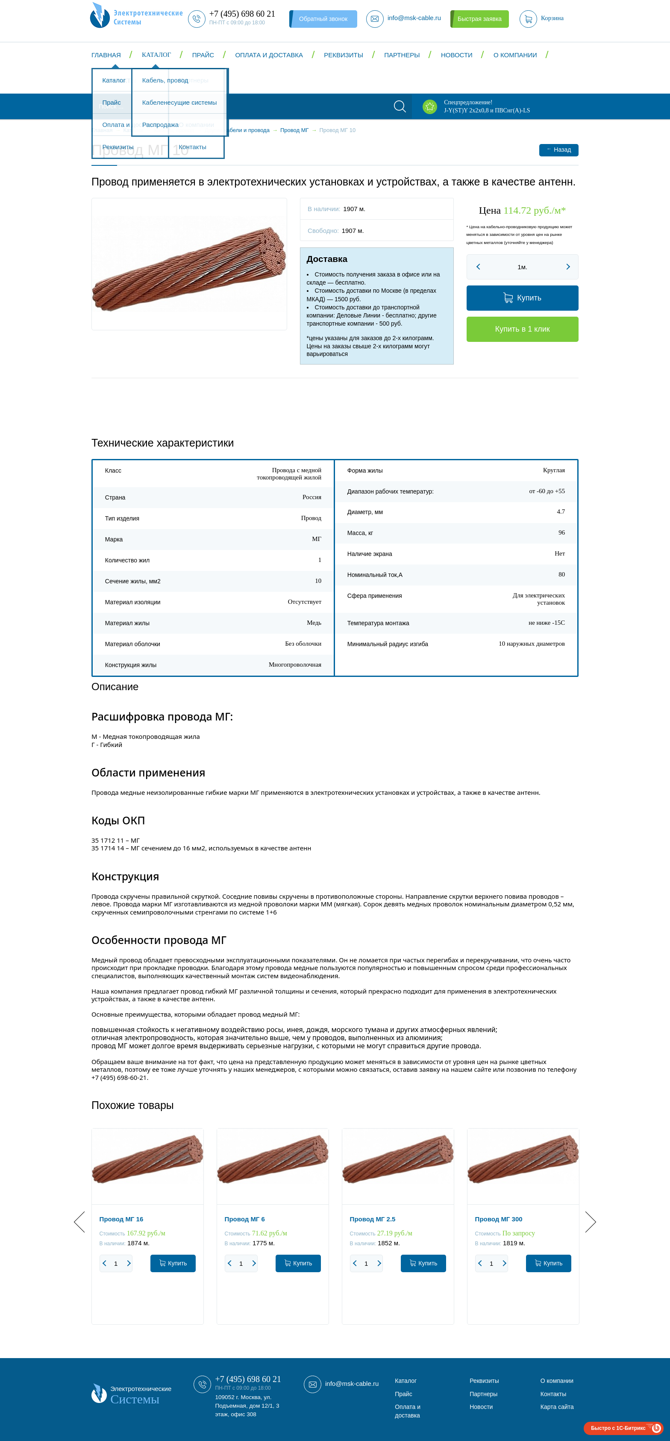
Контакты (119, 80)
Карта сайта (557, 1406)
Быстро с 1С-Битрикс (618, 1428)
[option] (147, 1233)
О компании (515, 55)
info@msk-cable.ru (352, 1383)
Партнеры (402, 55)
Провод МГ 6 (245, 1219)
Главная (106, 55)
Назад (559, 149)
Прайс (203, 55)
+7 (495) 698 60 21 (248, 1379)
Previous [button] (84, 1221)
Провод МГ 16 (122, 1219)
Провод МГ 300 (499, 1219)
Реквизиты (343, 55)
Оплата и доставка (269, 55)
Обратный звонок (323, 18)
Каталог (156, 54)
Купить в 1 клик (522, 329)
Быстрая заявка (480, 18)
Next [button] (585, 1221)
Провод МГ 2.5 (373, 1219)
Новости (457, 55)
